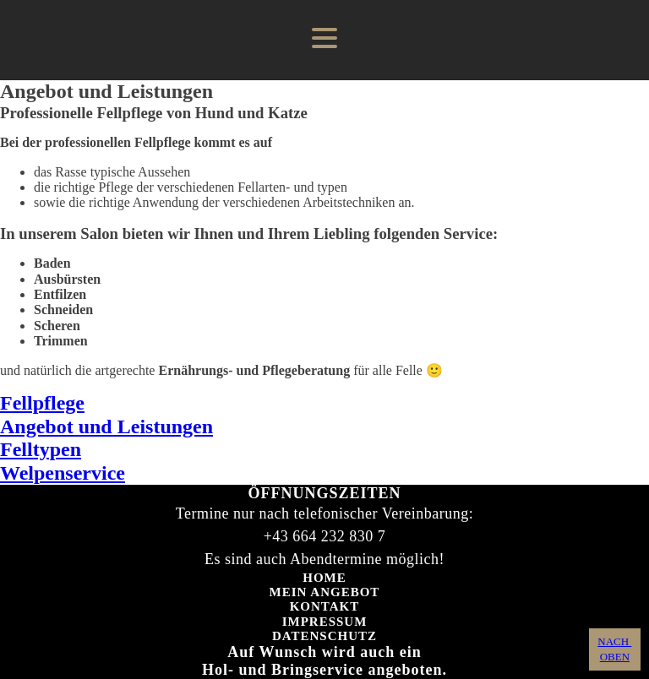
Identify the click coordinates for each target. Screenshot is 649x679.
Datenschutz (324, 636)
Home (324, 577)
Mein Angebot (325, 592)
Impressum (325, 621)
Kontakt (325, 606)
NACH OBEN (614, 649)
